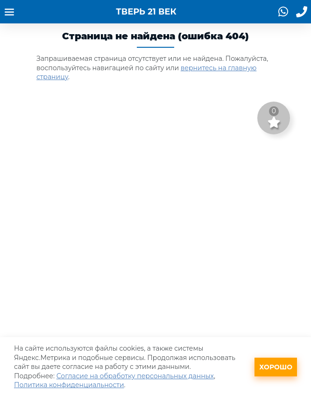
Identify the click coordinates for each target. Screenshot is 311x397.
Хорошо (275, 367)
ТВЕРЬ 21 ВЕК (146, 11)
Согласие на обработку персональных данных (135, 376)
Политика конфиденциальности (69, 385)
